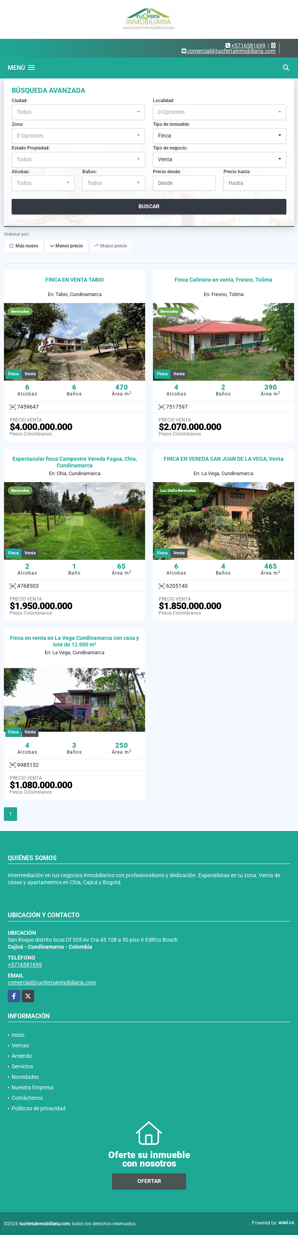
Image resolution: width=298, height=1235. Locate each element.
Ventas (20, 1045)
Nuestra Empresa (33, 1087)
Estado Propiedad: (31, 148)
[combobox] (78, 112)
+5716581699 (248, 45)
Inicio (18, 1035)
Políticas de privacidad (39, 1108)
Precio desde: (167, 171)
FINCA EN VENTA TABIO (74, 280)
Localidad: (163, 100)
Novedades (25, 1077)
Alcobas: (20, 171)
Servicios (22, 1066)
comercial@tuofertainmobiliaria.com (52, 982)
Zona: (17, 124)
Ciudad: (20, 100)
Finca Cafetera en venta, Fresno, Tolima (223, 280)
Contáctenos (27, 1098)
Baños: (89, 171)
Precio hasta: (237, 171)
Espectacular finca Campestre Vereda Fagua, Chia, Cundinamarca (74, 462)
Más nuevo (23, 246)
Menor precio (66, 246)
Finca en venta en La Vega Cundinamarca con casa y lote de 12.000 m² (74, 641)
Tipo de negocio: (170, 148)
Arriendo (22, 1056)
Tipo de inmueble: (171, 124)
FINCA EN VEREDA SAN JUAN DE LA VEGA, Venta (224, 459)
